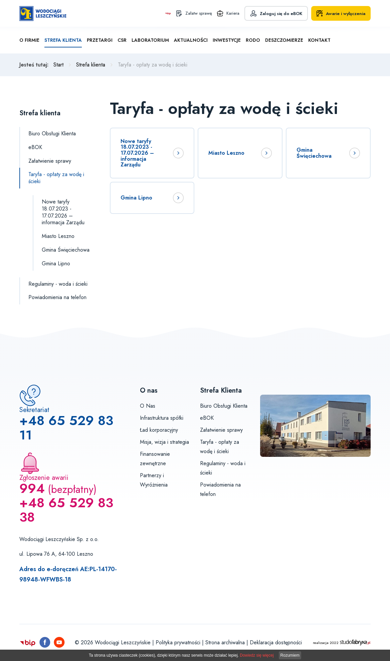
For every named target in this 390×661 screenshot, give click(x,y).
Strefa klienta (63, 40)
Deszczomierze (284, 40)
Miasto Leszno (58, 236)
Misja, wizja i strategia (164, 442)
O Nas (147, 406)
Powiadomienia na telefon (57, 297)
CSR (122, 40)
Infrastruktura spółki (161, 418)
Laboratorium (150, 40)
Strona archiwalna (225, 642)
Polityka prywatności (178, 642)
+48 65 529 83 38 (66, 510)
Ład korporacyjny (159, 430)
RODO (253, 40)
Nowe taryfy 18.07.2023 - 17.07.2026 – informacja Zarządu (63, 212)
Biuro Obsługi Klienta (52, 133)
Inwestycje (227, 40)
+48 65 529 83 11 (66, 427)
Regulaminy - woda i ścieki (57, 284)
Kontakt (319, 40)
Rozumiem (290, 655)
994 (32, 488)
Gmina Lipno (56, 263)
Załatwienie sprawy (49, 161)
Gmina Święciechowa (65, 250)
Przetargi (100, 40)
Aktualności (191, 40)
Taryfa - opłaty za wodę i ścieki (56, 177)
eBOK (35, 147)
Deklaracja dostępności (276, 642)
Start (58, 65)
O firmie (29, 40)
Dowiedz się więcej (256, 655)
